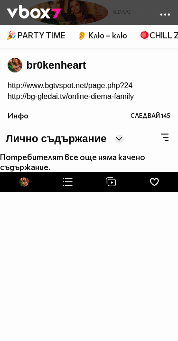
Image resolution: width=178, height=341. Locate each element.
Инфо (18, 115)
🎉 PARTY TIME (35, 35)
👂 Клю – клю (102, 35)
